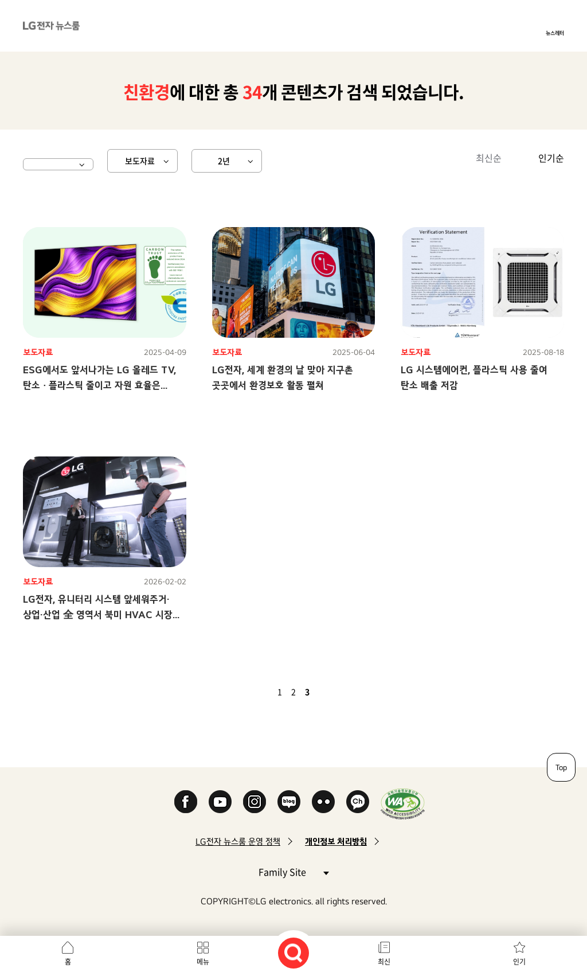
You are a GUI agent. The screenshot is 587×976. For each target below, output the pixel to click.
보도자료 (140, 160)
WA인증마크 (403, 803)
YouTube (220, 801)
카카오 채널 (357, 801)
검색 (293, 953)
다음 (326, 691)
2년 (224, 160)
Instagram (254, 801)
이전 (260, 691)
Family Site (293, 871)
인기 (519, 962)
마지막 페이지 (340, 691)
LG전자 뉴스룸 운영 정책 (237, 841)
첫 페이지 (246, 691)
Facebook (185, 801)
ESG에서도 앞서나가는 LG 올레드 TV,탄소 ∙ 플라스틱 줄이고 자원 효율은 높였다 (99, 385)
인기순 (551, 158)
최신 (384, 962)
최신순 (489, 158)
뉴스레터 (555, 32)
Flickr (323, 801)
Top (561, 767)
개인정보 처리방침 (336, 841)
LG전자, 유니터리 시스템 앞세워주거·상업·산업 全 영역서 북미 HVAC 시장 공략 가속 (98, 614)
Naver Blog (288, 801)
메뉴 (203, 962)
